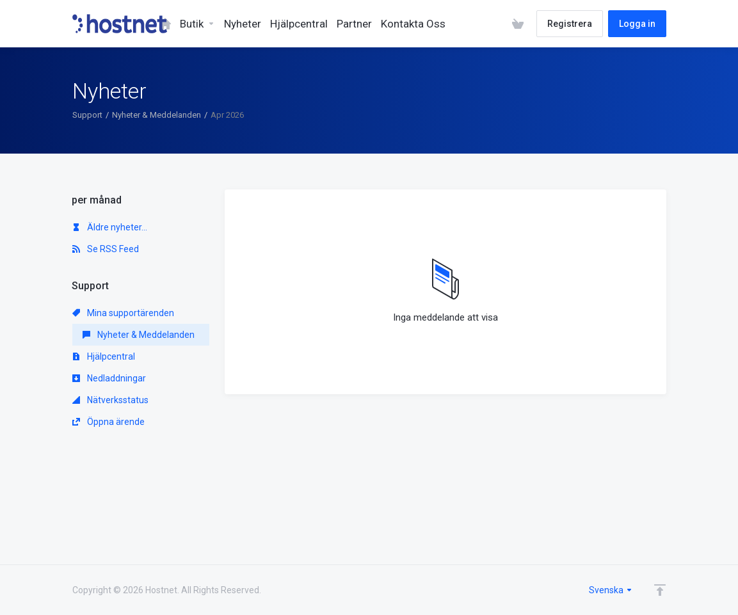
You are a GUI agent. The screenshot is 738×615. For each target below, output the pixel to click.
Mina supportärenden (123, 313)
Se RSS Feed (105, 249)
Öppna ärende (108, 422)
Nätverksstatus (110, 400)
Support (87, 115)
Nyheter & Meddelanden (156, 115)
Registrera (569, 24)
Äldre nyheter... (109, 227)
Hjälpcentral (103, 356)
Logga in (637, 24)
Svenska (611, 590)
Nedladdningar (109, 378)
